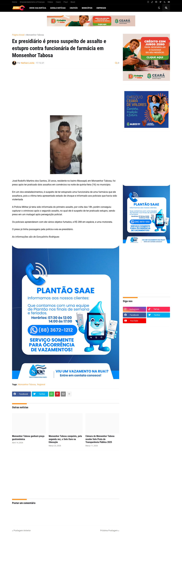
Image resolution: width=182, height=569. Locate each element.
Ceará (58, 2)
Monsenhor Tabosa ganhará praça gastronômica (28, 438)
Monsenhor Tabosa (35, 35)
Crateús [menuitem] (74, 8)
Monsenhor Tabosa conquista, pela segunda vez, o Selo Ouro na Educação (65, 439)
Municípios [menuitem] (87, 8)
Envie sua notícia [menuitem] (37, 8)
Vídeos (50, 2)
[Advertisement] (62, 91)
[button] (159, 8)
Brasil (73, 2)
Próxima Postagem (109, 530)
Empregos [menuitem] (101, 8)
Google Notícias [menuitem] (58, 8)
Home (14, 2)
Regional (41, 384)
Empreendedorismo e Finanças (32, 2)
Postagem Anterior (22, 530)
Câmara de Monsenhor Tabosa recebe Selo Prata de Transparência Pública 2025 (99, 439)
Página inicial (18, 35)
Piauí (66, 2)
